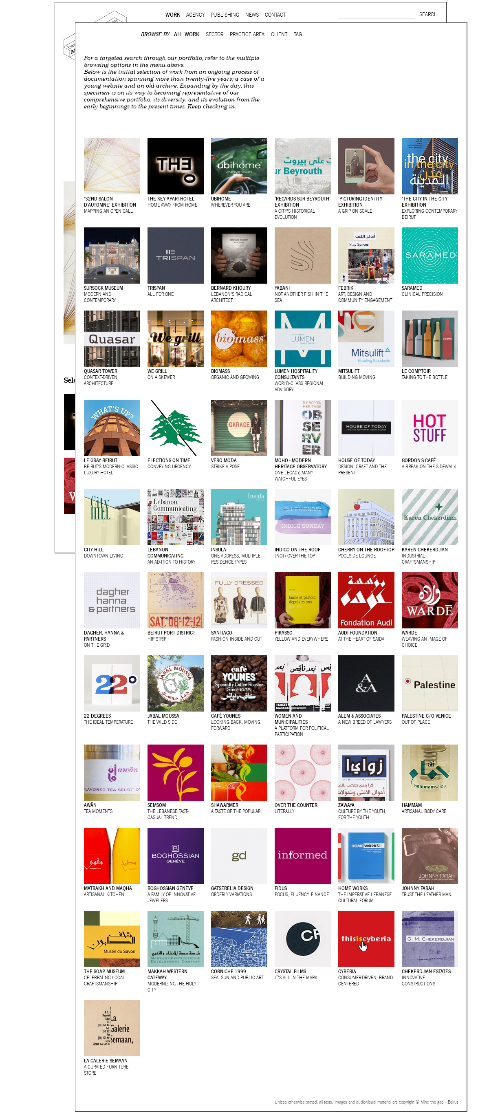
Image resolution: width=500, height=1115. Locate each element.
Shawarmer (224, 805)
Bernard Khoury (231, 288)
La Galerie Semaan (106, 1060)
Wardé (409, 632)
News (252, 15)
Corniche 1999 (228, 971)
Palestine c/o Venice (426, 715)
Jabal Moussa (163, 715)
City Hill (94, 549)
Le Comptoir (416, 371)
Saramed (412, 288)
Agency (195, 15)
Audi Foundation (357, 632)
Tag (298, 34)
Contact (275, 15)
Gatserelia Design (232, 888)
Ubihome (221, 198)
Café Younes (225, 715)
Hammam (412, 805)
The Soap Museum (104, 971)
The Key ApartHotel (171, 198)
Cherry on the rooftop (366, 549)
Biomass (220, 371)
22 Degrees (97, 715)
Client (279, 34)
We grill (157, 371)
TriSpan (156, 288)
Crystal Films (290, 971)
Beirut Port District (171, 632)
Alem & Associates (359, 715)
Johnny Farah (418, 888)
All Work (186, 34)
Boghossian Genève (171, 888)
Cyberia (347, 971)
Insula (218, 549)
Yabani (282, 288)
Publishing (225, 15)
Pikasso (284, 632)
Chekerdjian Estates (426, 971)
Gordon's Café (419, 460)
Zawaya (346, 805)
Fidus (281, 888)
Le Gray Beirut (100, 460)
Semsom (157, 805)
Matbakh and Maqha (108, 888)
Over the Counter (296, 805)
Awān (90, 805)
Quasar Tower (100, 371)
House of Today (356, 460)
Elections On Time (169, 460)
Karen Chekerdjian (425, 549)
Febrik (345, 288)
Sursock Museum (103, 288)
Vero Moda (224, 460)
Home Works (353, 888)
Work (172, 15)
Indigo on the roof (297, 549)
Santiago (221, 632)
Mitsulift (348, 371)
